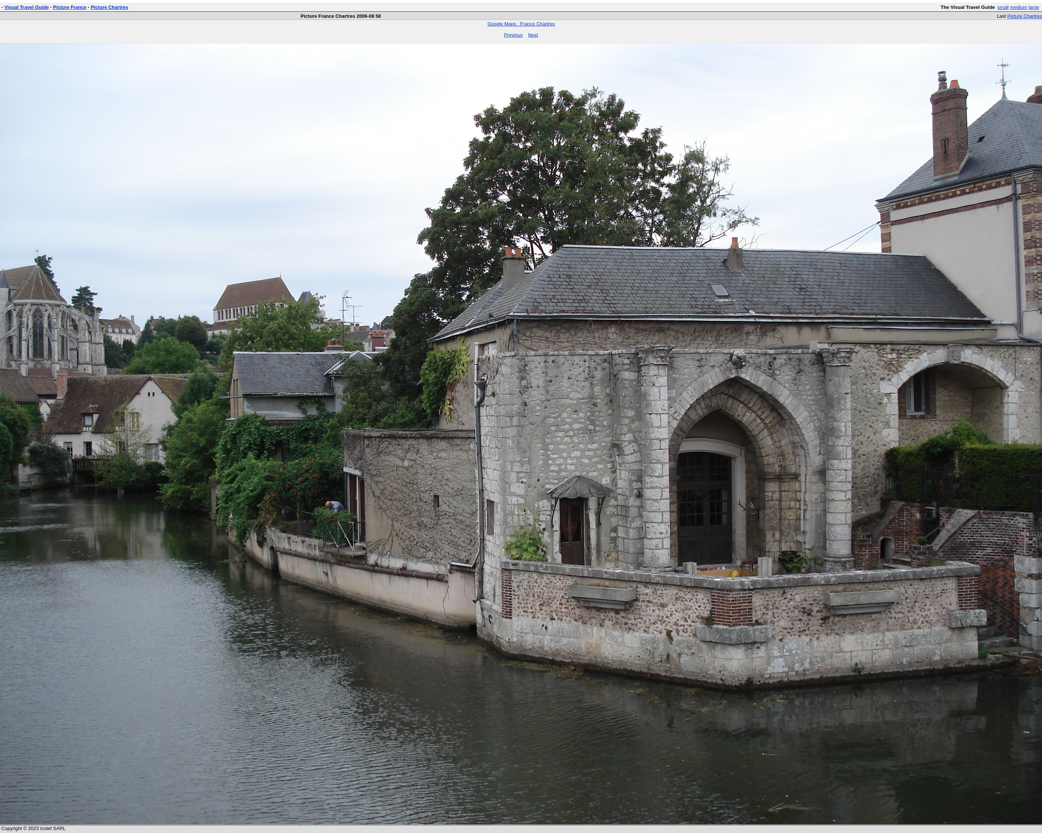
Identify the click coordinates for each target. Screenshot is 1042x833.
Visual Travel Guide (26, 7)
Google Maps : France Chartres (521, 24)
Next (533, 35)
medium (1018, 7)
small (1003, 7)
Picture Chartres (109, 7)
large (1033, 7)
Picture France (69, 7)
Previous (513, 35)
